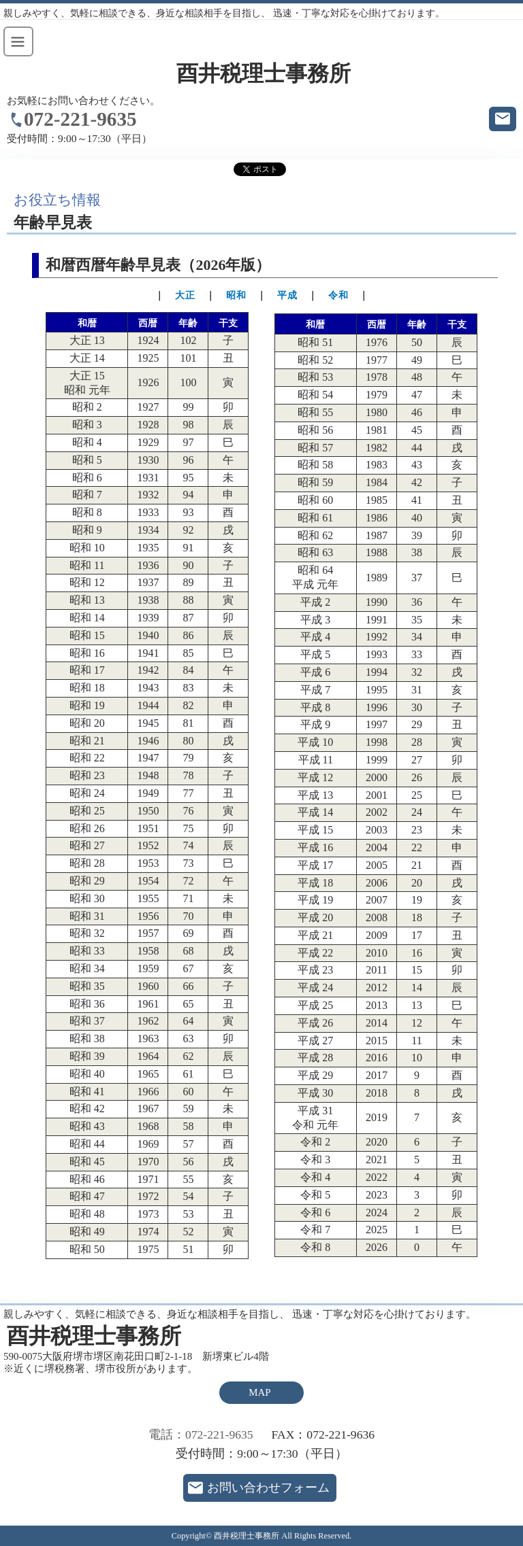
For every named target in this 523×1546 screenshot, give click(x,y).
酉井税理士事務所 (263, 74)
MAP (259, 1392)
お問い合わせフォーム (268, 1487)
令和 (338, 295)
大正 (185, 295)
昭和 (236, 295)
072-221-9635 (80, 119)
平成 (287, 295)
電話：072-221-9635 (200, 1434)
